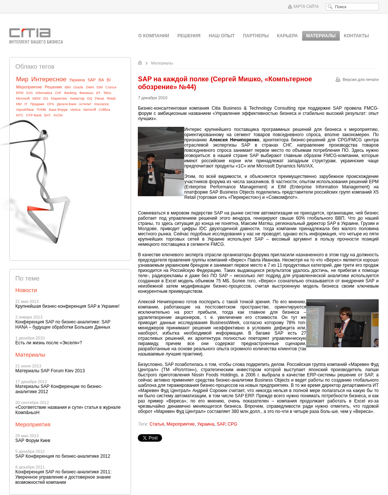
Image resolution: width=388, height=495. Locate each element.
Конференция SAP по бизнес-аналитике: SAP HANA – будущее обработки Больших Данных (63, 324)
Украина (77, 80)
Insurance (101, 104)
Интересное (48, 79)
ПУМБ (41, 110)
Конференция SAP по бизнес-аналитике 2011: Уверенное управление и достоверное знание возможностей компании (63, 477)
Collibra (104, 110)
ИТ (98, 93)
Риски (99, 98)
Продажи (37, 104)
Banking (70, 93)
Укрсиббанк (25, 110)
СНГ (58, 93)
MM (19, 104)
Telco (107, 93)
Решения (189, 35)
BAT (47, 115)
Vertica (75, 110)
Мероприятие (29, 87)
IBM (68, 87)
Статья (110, 87)
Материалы (162, 63)
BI (109, 80)
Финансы (86, 93)
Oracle (78, 87)
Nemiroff (89, 110)
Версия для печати (360, 79)
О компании (153, 35)
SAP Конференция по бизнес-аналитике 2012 (62, 456)
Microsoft (23, 98)
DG (46, 98)
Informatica (43, 93)
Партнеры (256, 35)
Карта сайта (306, 6)
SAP (91, 80)
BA (101, 80)
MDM (36, 98)
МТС (20, 115)
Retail (111, 98)
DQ (90, 98)
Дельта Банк (66, 104)
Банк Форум (58, 110)
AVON (58, 115)
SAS (29, 93)
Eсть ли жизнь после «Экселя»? (48, 342)
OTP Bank (33, 115)
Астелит (85, 104)
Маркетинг (59, 98)
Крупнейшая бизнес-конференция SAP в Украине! (67, 306)
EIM (100, 87)
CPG (51, 104)
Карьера (287, 35)
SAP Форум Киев (32, 440)
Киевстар (77, 98)
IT (25, 104)
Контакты (356, 35)
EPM (20, 93)
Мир (22, 79)
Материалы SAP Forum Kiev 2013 (50, 370)
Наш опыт (222, 35)
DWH (90, 87)
